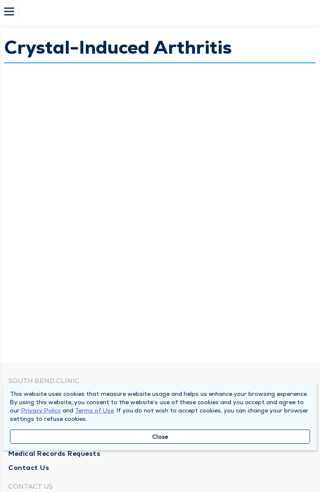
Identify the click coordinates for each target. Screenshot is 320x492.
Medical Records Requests (54, 453)
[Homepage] (165, 12)
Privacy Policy (41, 410)
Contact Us (28, 467)
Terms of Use (94, 410)
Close (160, 436)
